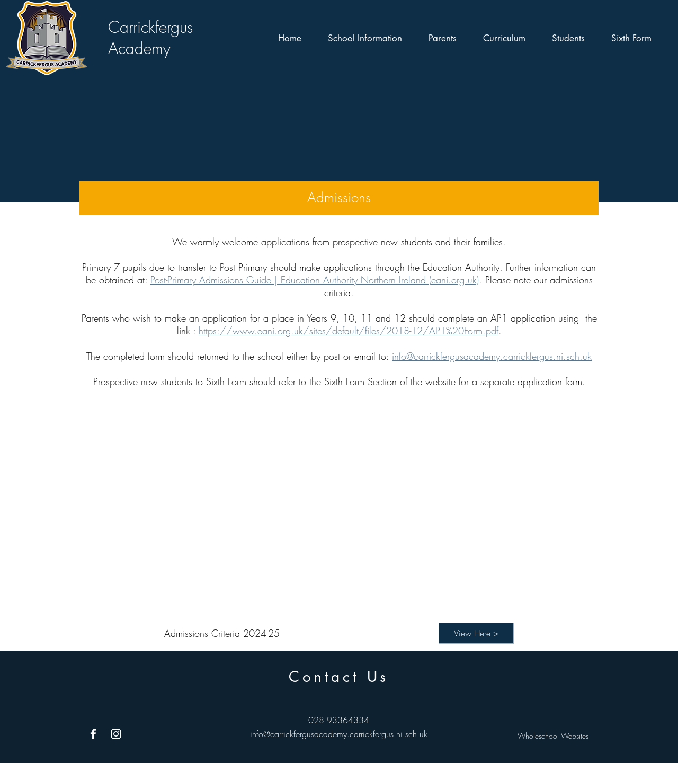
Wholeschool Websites (553, 736)
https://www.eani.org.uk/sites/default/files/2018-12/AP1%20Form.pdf (348, 330)
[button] (365, 38)
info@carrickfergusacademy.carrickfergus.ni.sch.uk (492, 356)
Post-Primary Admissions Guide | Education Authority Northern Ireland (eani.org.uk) (314, 279)
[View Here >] (476, 633)
